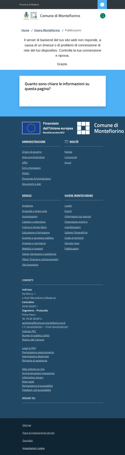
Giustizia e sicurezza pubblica (38, 238)
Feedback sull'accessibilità (36, 390)
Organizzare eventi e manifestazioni (76, 224)
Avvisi (68, 162)
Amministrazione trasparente (38, 373)
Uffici (25, 162)
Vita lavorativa (30, 265)
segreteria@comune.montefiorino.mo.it (43, 323)
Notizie (68, 152)
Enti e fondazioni (31, 168)
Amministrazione (34, 142)
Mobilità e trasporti (32, 248)
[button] (103, 16)
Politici (25, 173)
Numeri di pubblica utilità (35, 335)
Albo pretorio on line (33, 369)
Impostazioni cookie (33, 448)
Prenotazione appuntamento (38, 352)
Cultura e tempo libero (34, 227)
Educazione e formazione (36, 232)
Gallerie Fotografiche (76, 232)
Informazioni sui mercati (78, 216)
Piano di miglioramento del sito (38, 433)
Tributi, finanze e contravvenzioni (40, 259)
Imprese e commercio (34, 243)
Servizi (27, 195)
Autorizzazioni (29, 216)
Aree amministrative (33, 157)
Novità (74, 142)
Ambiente (27, 206)
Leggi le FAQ (29, 348)
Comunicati (71, 157)
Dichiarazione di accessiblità (37, 386)
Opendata (27, 440)
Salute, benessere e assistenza (39, 254)
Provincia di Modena (29, 4)
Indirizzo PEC (29, 331)
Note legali (28, 382)
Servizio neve (72, 243)
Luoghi (68, 206)
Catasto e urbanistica (34, 222)
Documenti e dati (31, 184)
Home (25, 30)
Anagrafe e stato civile (34, 211)
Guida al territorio (74, 238)
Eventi (68, 211)
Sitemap (26, 425)
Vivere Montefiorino (47, 30)
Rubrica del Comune (33, 340)
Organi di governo (32, 152)
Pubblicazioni (72, 248)
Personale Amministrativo (36, 179)
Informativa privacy (33, 377)
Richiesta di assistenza (34, 360)
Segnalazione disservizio (35, 356)
